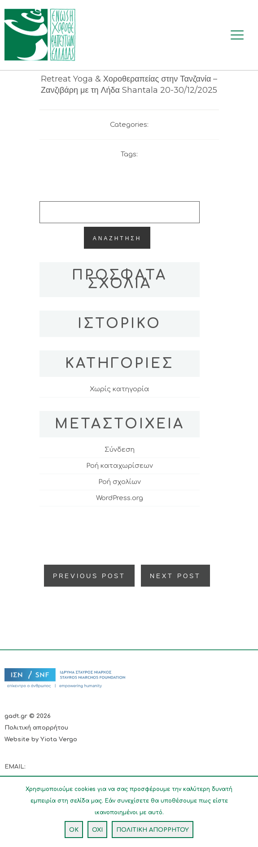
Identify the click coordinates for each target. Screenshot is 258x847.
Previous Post (89, 575)
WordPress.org (119, 498)
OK (74, 830)
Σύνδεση (120, 450)
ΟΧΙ (97, 830)
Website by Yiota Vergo (40, 739)
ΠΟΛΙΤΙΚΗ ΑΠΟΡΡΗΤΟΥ (152, 830)
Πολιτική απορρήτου (36, 728)
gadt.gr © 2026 (27, 716)
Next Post (175, 575)
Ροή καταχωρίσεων (119, 466)
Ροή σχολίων (119, 482)
